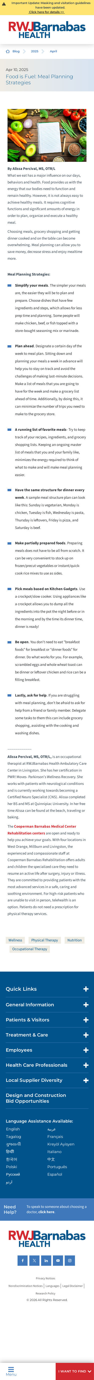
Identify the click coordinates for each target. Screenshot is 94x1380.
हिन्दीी (10, 1151)
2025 (34, 51)
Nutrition (74, 940)
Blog (16, 51)
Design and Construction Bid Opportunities (36, 1098)
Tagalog (13, 1136)
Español (54, 1174)
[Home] (47, 29)
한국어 (11, 1159)
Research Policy (45, 1293)
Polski (11, 1166)
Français (55, 1136)
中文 (51, 1159)
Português (57, 1166)
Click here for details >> (46, 12)
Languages (52, 1286)
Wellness (15, 940)
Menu (11, 1371)
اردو (9, 1181)
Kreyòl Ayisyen (60, 1144)
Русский (13, 1174)
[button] (75, 1371)
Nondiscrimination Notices (26, 1286)
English (13, 1129)
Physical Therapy (44, 940)
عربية (51, 1129)
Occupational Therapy (29, 949)
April (53, 51)
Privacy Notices (45, 1278)
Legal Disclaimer (72, 1286)
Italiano (54, 1151)
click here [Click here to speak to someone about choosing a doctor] (46, 1212)
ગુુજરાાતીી (13, 1144)
